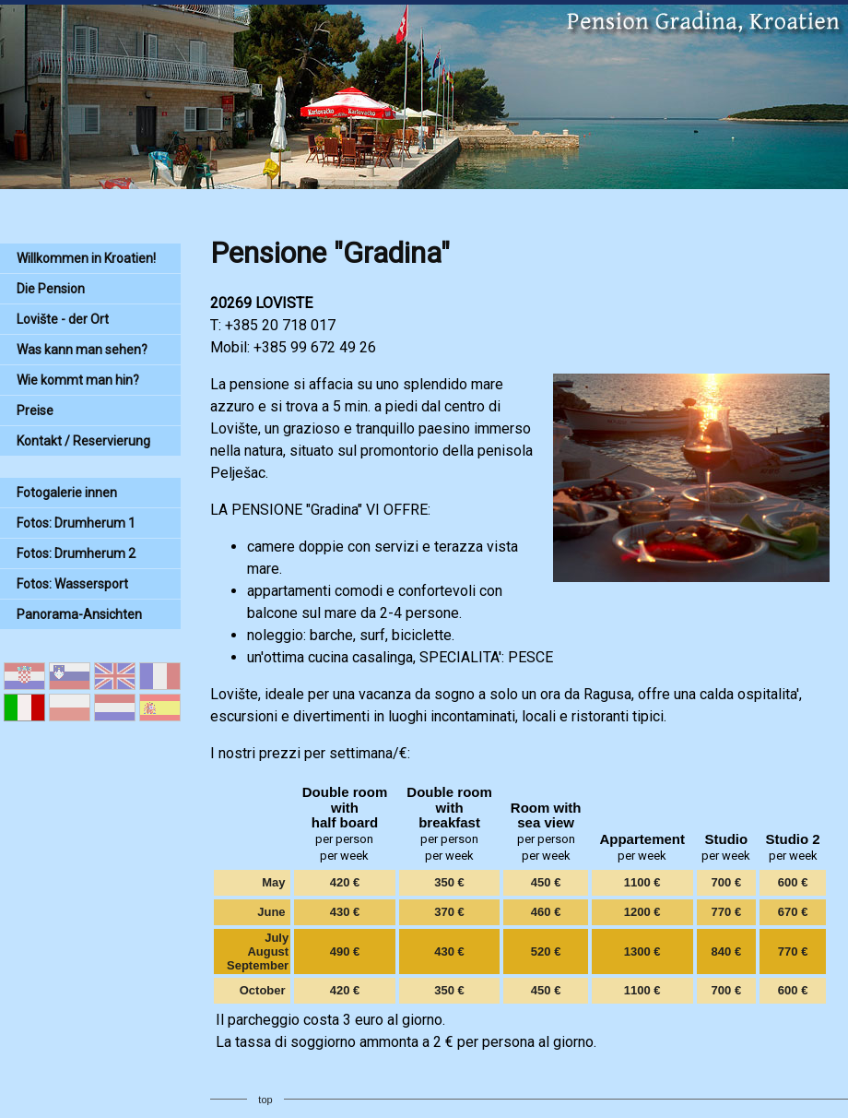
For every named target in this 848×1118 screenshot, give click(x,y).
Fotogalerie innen (67, 492)
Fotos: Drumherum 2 (76, 553)
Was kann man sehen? (82, 349)
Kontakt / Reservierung (83, 441)
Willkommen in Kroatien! (86, 258)
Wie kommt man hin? (78, 380)
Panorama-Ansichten (79, 614)
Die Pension (51, 288)
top (265, 1099)
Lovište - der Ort (63, 319)
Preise (35, 410)
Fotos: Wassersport (72, 584)
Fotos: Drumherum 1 (76, 523)
